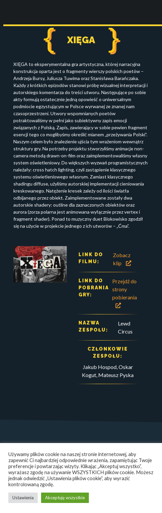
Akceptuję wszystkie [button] (65, 497)
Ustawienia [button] (23, 497)
